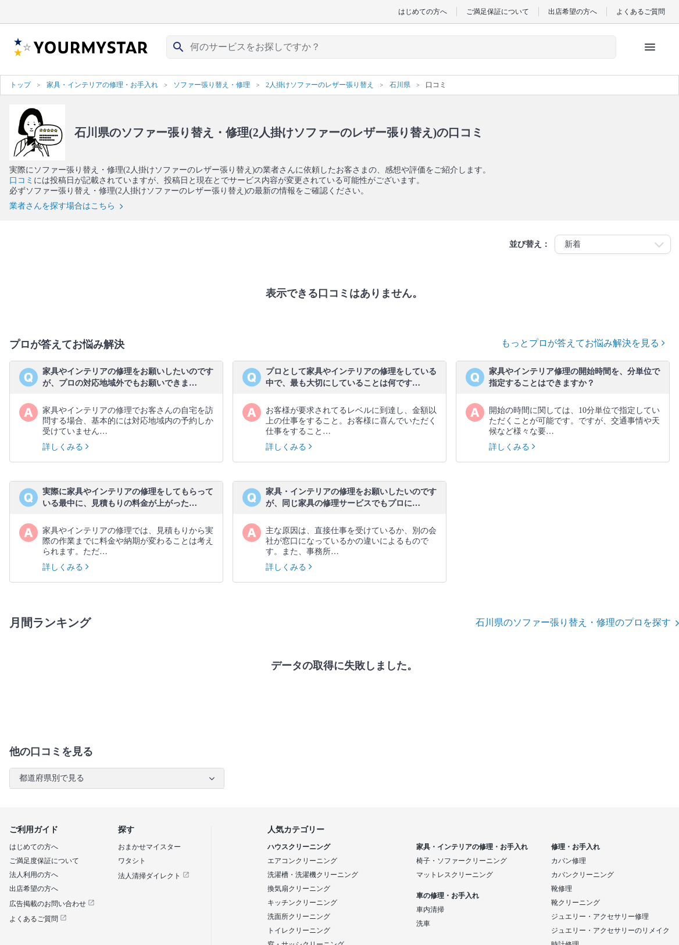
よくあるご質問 (640, 11)
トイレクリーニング (298, 930)
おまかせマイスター (149, 847)
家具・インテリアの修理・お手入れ (472, 847)
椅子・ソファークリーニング (461, 861)
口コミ (21, 180)
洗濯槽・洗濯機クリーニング (312, 875)
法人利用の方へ (33, 875)
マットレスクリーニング (454, 875)
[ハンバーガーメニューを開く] (650, 47)
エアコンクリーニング (302, 861)
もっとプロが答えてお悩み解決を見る (583, 343)
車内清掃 (430, 910)
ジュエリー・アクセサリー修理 (600, 916)
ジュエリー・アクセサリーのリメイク (610, 930)
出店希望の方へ (572, 11)
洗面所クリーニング (298, 916)
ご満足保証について (497, 11)
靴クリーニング (575, 903)
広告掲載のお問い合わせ (52, 904)
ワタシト (132, 861)
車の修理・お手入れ (447, 896)
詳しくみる (65, 447)
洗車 (423, 923)
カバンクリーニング (582, 875)
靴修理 (561, 889)
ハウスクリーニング (298, 847)
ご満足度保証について (44, 861)
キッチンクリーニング (302, 903)
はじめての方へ (422, 11)
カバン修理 (568, 861)
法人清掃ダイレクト (154, 876)
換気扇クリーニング (298, 889)
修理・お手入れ (575, 847)
